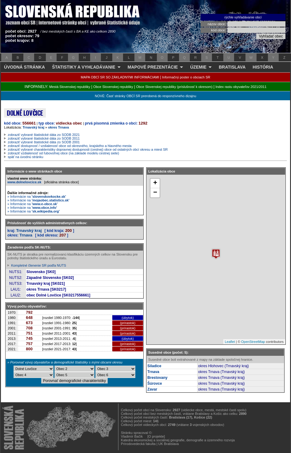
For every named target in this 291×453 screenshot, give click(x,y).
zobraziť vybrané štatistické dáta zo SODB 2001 (44, 142)
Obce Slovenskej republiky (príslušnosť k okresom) (174, 87)
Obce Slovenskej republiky (113, 87)
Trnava (25, 235)
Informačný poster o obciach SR (186, 77)
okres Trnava (58, 127)
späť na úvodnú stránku (25, 157)
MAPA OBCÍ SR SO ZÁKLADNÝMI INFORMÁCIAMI (120, 77)
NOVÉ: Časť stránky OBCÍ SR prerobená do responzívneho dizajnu (145, 96)
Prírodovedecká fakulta (138, 444)
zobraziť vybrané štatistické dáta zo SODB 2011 (44, 138)
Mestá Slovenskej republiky (69, 87)
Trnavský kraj (33, 127)
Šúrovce (154, 383)
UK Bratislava (168, 444)
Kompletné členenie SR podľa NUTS (38, 265)
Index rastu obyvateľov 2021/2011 (240, 87)
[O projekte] (156, 436)
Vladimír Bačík (132, 436)
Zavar (152, 389)
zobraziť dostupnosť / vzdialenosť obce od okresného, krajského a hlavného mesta (70, 146)
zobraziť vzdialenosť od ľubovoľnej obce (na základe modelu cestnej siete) (63, 153)
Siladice (154, 366)
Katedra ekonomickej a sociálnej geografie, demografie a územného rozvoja (178, 440)
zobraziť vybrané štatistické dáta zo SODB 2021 (44, 135)
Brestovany (157, 378)
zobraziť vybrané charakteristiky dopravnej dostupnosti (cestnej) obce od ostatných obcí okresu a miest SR (88, 149)
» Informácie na (36, 196)
